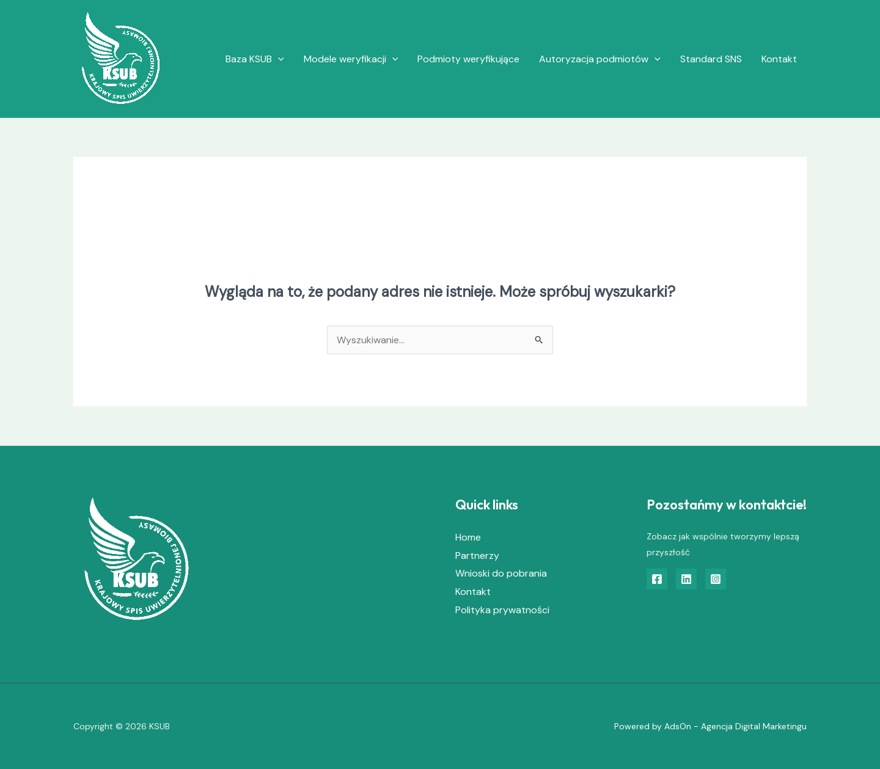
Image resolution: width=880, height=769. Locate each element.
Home (468, 537)
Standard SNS (711, 59)
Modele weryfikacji (351, 59)
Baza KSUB (255, 59)
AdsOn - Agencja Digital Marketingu (735, 726)
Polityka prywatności (502, 609)
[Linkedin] (686, 579)
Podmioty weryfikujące (468, 59)
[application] (278, 59)
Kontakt (779, 59)
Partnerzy (477, 555)
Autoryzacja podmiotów (600, 59)
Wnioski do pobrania (501, 573)
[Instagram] (715, 579)
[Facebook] (657, 579)
